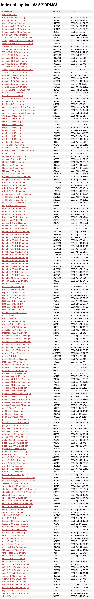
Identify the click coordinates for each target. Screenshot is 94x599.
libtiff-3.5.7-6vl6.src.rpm (12, 304)
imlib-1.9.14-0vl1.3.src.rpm (14, 214)
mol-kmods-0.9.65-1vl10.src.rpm (16, 336)
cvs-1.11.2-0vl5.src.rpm (12, 127)
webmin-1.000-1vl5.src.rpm (14, 579)
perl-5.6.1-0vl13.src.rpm (13, 417)
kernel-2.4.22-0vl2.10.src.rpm (15, 243)
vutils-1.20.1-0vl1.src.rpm (13, 556)
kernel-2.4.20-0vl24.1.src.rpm (15, 234)
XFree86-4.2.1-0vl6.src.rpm (14, 61)
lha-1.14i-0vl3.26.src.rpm (13, 287)
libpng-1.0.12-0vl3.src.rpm (14, 292)
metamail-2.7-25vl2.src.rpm (14, 313)
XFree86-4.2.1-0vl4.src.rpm (14, 58)
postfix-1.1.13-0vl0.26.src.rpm (15, 423)
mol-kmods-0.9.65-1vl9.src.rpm (16, 350)
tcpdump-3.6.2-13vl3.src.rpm (15, 524)
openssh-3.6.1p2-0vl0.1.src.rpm (16, 379)
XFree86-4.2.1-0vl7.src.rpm (14, 64)
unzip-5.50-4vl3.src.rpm (12, 544)
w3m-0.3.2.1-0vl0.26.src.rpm (15, 567)
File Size (56, 11)
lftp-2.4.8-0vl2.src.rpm (12, 284)
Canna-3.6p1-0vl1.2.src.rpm (14, 20)
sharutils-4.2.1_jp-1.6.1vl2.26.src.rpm (18, 492)
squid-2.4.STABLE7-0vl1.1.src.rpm (17, 501)
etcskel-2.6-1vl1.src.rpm (13, 153)
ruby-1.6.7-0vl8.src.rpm (12, 469)
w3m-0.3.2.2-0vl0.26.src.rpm (15, 570)
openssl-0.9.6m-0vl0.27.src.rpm (16, 405)
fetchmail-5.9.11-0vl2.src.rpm (15, 159)
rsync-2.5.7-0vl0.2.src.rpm (14, 460)
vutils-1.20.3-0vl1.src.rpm (13, 559)
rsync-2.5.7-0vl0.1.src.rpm (14, 457)
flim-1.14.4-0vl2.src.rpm (12, 171)
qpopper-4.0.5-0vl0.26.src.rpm (15, 451)
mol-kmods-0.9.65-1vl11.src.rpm (16, 339)
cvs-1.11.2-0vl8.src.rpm (12, 136)
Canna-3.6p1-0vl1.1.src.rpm (14, 17)
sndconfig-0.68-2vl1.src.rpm (14, 498)
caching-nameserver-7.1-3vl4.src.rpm (19, 110)
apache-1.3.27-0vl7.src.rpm (14, 84)
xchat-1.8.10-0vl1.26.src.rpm (15, 593)
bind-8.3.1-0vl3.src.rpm (12, 96)
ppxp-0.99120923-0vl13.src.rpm (16, 437)
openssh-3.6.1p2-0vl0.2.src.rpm (16, 382)
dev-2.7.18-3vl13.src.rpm (13, 142)
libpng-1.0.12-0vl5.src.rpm (14, 298)
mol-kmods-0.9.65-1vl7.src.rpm (16, 344)
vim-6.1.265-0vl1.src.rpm (13, 550)
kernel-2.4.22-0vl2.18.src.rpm (15, 266)
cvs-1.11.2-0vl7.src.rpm (12, 133)
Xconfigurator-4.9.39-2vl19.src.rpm (17, 70)
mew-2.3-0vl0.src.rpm (12, 315)
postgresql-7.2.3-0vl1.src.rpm (15, 428)
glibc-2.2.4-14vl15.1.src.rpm (14, 188)
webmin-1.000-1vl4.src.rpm (14, 576)
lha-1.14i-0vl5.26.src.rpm (13, 289)
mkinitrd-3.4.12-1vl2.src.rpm (14, 324)
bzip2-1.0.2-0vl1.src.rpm (13, 104)
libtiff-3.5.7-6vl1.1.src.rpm (13, 301)
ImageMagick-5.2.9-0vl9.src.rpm (16, 32)
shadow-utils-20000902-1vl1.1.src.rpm (19, 489)
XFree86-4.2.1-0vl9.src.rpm (14, 67)
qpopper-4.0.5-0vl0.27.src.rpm (15, 454)
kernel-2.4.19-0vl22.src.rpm (14, 226)
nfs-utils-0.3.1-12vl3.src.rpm (14, 373)
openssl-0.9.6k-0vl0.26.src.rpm (16, 399)
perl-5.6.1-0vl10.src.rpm (13, 411)
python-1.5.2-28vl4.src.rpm (14, 449)
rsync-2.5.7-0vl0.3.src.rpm (14, 463)
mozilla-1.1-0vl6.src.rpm (13, 356)
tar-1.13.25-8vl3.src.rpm (13, 518)
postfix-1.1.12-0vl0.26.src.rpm (15, 420)
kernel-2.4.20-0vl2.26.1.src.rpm (16, 232)
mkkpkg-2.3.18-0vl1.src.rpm (14, 327)
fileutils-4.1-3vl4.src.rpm (13, 165)
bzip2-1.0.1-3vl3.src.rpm (13, 101)
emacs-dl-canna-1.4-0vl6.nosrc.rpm (18, 151)
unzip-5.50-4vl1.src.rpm (12, 538)
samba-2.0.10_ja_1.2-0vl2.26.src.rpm (19, 478)
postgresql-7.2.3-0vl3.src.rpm (15, 431)
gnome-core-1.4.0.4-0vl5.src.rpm (16, 194)
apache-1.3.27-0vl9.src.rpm (14, 87)
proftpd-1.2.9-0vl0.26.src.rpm (15, 446)
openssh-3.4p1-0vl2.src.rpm (14, 376)
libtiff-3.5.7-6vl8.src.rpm (12, 307)
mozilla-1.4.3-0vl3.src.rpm (13, 362)
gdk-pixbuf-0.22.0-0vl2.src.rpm (15, 179)
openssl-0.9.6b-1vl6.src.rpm (14, 391)
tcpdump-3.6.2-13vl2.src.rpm (15, 521)
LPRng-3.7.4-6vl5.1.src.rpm (14, 35)
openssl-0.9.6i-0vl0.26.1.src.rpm (16, 394)
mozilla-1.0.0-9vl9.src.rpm (13, 353)
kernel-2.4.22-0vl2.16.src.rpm (15, 261)
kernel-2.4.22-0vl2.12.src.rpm (15, 249)
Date (73, 11)
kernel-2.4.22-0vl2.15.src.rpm (15, 258)
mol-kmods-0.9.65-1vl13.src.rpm (16, 342)
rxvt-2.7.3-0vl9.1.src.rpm (13, 475)
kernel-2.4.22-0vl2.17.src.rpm (15, 263)
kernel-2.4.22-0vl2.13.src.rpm (15, 252)
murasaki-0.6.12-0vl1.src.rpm (15, 365)
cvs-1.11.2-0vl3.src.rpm (12, 122)
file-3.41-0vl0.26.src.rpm (13, 162)
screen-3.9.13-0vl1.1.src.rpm (15, 483)
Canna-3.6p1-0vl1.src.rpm (14, 23)
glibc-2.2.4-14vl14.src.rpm (13, 185)
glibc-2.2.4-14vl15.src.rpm (13, 191)
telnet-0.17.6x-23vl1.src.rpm (14, 530)
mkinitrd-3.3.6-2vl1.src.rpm (14, 321)
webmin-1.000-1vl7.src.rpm (14, 582)
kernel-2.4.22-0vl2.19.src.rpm (15, 269)
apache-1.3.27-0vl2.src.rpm (14, 75)
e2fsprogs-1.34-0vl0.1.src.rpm (15, 148)
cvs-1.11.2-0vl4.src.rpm (12, 125)
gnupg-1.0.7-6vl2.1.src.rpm (14, 197)
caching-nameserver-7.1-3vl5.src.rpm (19, 113)
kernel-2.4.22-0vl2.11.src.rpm (15, 246)
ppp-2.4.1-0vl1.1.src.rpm (13, 434)
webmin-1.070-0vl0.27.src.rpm (15, 588)
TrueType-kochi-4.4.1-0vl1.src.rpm (17, 41)
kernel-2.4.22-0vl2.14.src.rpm (15, 255)
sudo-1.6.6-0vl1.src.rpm (12, 509)
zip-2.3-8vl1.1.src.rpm (12, 596)
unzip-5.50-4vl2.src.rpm (12, 541)
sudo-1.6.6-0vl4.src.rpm (12, 512)
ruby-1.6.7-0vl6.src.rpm (12, 466)
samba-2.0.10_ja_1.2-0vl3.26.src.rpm (19, 480)
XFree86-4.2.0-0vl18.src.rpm (15, 46)
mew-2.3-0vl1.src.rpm (12, 318)
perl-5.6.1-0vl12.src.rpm (13, 414)
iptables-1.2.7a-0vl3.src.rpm (14, 223)
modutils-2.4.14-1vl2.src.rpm (15, 330)
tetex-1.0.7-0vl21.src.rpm (13, 535)
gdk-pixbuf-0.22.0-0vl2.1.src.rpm (16, 177)
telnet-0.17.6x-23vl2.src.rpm (14, 532)
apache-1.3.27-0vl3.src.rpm (14, 78)
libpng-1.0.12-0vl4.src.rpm (14, 295)
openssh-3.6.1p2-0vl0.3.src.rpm (16, 385)
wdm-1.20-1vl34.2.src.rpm (14, 573)
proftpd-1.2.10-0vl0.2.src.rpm (15, 443)
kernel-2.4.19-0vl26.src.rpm (14, 229)
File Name (7, 11)
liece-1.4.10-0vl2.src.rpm (13, 310)
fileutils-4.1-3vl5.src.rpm (13, 168)
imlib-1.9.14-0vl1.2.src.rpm (14, 211)
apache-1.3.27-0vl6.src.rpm (14, 81)
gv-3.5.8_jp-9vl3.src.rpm (13, 203)
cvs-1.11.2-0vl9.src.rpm (12, 139)
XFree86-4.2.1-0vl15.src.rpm (15, 55)
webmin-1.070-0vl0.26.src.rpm (15, 585)
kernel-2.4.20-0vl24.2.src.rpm (15, 237)
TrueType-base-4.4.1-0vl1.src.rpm (17, 38)
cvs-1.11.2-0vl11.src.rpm (13, 119)
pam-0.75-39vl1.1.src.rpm (13, 408)
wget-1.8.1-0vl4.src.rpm (12, 590)
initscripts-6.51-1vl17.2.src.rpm (16, 220)
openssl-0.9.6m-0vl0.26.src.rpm (16, 402)
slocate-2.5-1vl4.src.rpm (13, 495)
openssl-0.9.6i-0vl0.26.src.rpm (15, 396)
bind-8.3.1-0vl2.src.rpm (12, 93)
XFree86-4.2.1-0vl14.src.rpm (15, 52)
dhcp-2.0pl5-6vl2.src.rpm (13, 145)
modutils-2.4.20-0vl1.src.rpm (15, 333)
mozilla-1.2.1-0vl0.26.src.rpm (15, 359)
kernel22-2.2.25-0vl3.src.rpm (15, 278)
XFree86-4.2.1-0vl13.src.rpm (15, 49)
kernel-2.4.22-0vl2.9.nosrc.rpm (16, 275)
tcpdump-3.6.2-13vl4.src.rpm (15, 527)
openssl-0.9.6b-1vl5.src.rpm (14, 388)
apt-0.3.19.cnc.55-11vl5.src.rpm (16, 90)
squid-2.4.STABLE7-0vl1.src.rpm (16, 507)
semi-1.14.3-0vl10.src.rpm (14, 486)
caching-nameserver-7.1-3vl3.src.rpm (19, 107)
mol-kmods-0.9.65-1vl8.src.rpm (16, 347)
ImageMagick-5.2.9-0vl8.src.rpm (16, 29)
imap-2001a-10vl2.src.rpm (14, 206)
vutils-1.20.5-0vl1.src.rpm (13, 561)
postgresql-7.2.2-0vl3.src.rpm (15, 425)
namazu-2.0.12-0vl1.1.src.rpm (15, 368)
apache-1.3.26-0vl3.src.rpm (14, 72)
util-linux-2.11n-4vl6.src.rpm (14, 547)
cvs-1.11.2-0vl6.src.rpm (12, 130)
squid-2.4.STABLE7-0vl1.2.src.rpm (17, 504)
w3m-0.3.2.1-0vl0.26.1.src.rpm (15, 564)
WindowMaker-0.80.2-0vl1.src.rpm (17, 44)
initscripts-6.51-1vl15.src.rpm (15, 217)
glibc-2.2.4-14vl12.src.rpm (13, 182)
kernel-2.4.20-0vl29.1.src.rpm (15, 240)
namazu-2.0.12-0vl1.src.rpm (14, 371)
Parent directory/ (9, 15)
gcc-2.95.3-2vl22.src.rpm (13, 174)
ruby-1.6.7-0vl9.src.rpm (12, 472)
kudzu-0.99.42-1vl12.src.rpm (15, 281)
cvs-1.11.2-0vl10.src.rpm (13, 116)
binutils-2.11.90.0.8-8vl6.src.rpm (16, 98)
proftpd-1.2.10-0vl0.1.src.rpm (15, 440)
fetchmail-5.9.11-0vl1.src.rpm (15, 156)
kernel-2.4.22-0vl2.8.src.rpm (14, 272)
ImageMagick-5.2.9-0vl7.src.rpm (16, 26)
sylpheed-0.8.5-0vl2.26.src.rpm (16, 515)
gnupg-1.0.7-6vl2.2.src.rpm (14, 200)
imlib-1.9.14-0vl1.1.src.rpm (14, 208)
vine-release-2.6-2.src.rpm (14, 553)
